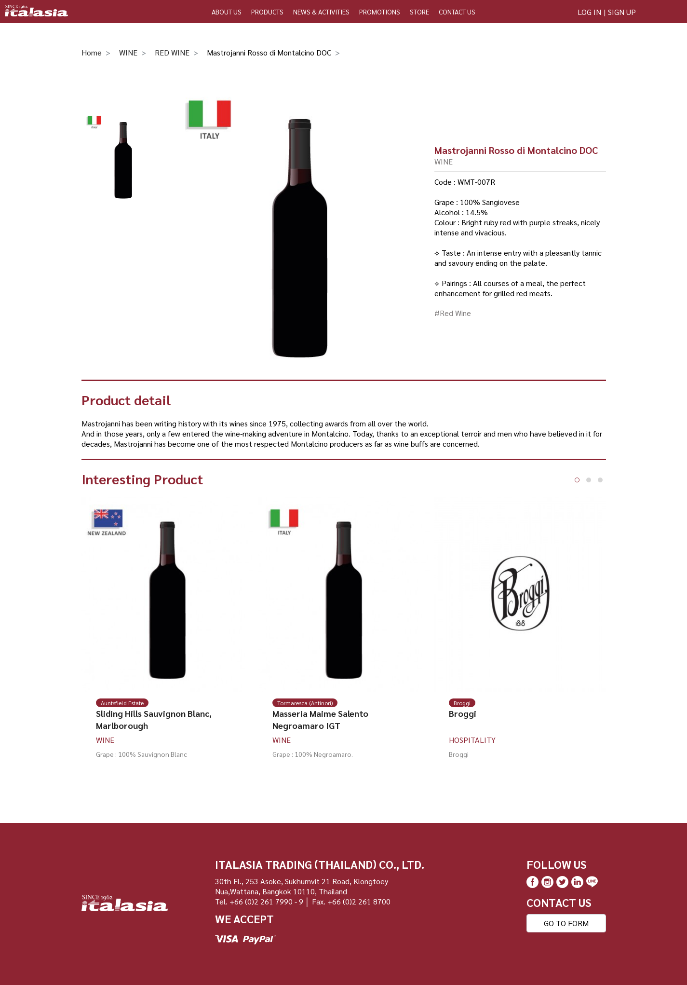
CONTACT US (457, 11)
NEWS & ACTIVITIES (321, 11)
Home (91, 52)
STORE (419, 11)
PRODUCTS (267, 11)
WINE (128, 52)
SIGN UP (622, 12)
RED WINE (172, 52)
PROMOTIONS (379, 11)
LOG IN (589, 12)
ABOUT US (227, 11)
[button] (577, 480)
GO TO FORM (566, 923)
